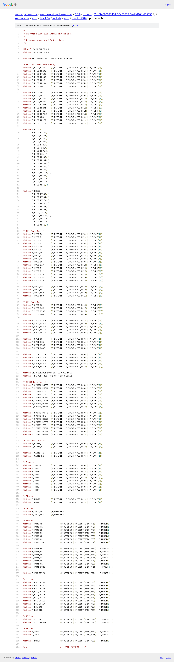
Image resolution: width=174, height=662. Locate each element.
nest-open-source (26, 14)
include (56, 18)
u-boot (87, 14)
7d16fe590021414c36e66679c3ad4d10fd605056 (123, 14)
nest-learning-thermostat (56, 14)
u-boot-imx (22, 18)
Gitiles (18, 657)
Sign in (168, 4)
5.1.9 (77, 14)
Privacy (25, 657)
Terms (34, 657)
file (75, 25)
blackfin (45, 18)
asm (66, 18)
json (168, 657)
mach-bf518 (79, 18)
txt (161, 657)
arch (34, 18)
